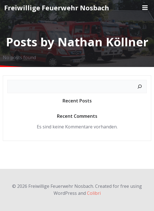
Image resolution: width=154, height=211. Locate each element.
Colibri (94, 193)
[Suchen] (139, 86)
